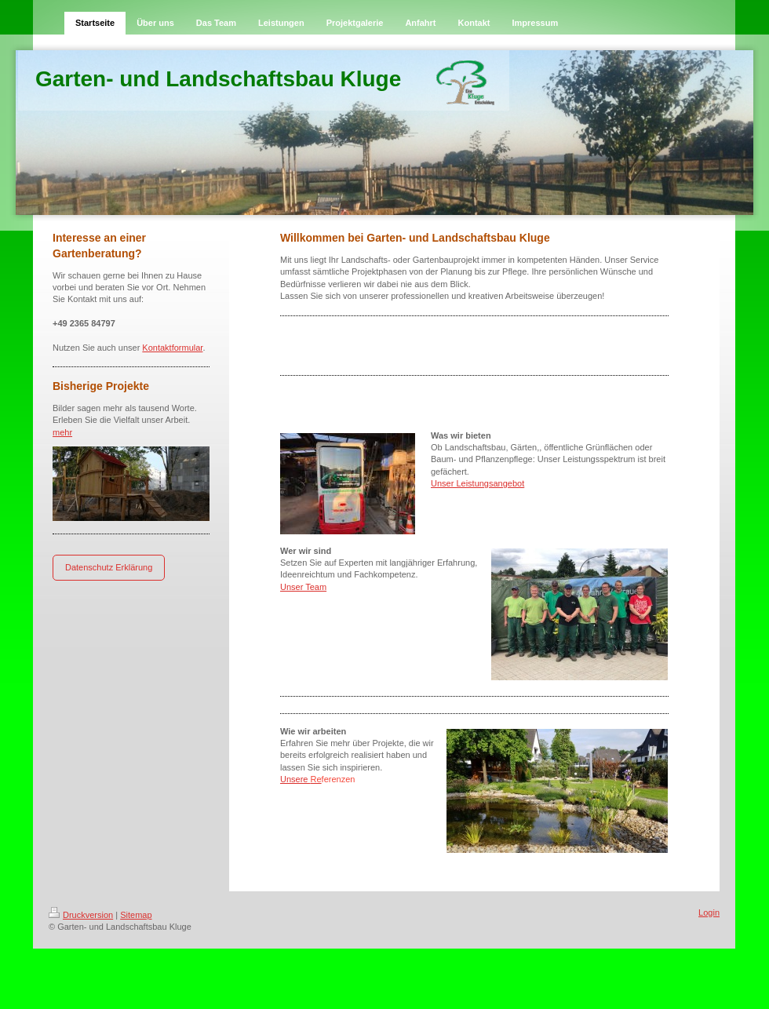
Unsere (301, 779)
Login (709, 912)
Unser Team (303, 587)
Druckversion (81, 915)
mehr (62, 432)
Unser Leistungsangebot (477, 483)
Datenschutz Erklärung (108, 567)
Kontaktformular (172, 347)
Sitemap (135, 915)
